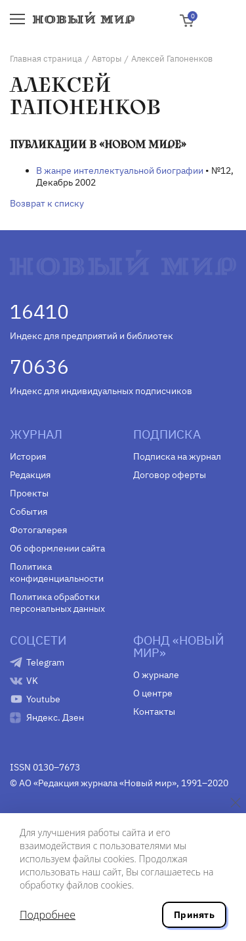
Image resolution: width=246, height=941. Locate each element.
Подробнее (47, 914)
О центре (153, 693)
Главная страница (46, 58)
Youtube (43, 699)
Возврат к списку (47, 203)
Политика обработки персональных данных (57, 602)
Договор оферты (169, 475)
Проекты (29, 493)
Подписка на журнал (177, 456)
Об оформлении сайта (57, 548)
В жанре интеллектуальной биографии (119, 170)
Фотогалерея (38, 530)
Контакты (154, 711)
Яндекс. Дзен (55, 717)
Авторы (106, 58)
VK (32, 681)
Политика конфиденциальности (57, 572)
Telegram (45, 662)
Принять (194, 915)
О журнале (156, 675)
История (28, 456)
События (28, 511)
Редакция (30, 475)
